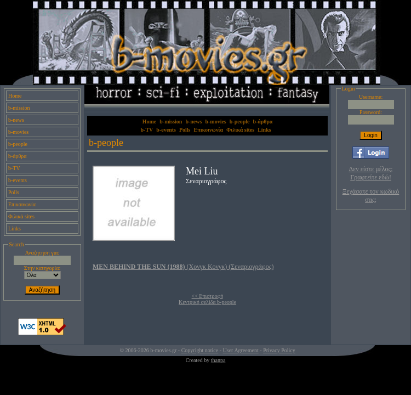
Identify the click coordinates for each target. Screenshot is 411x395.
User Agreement (241, 350)
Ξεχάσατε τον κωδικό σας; (370, 196)
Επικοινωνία (22, 204)
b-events (17, 180)
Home (14, 96)
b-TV (14, 168)
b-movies (18, 132)
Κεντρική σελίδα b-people (207, 302)
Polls (13, 192)
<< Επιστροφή (208, 296)
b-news (16, 120)
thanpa (218, 360)
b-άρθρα (17, 156)
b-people (17, 144)
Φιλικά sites (21, 216)
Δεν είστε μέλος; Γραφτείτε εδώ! (371, 173)
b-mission (19, 108)
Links (14, 228)
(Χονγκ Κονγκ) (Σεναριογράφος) (183, 266)
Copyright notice (200, 350)
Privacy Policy (279, 350)
